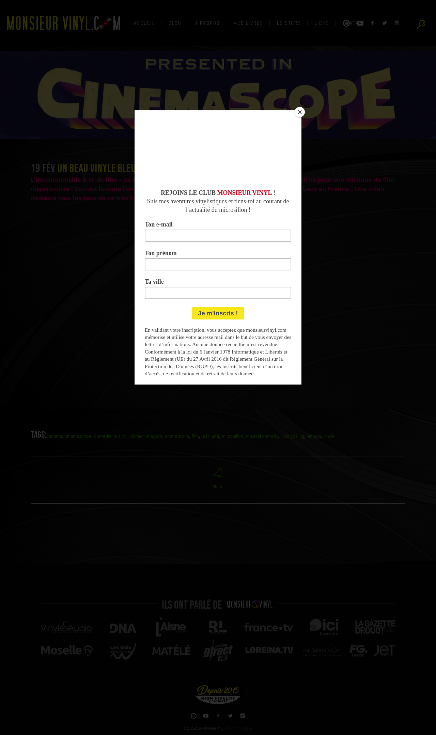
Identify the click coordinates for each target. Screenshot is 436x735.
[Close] (300, 112)
